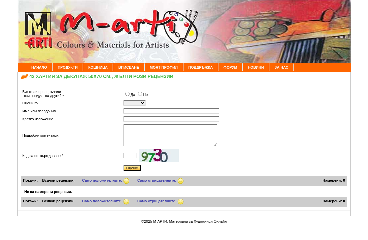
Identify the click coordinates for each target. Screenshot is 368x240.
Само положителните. (102, 180)
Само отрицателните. (156, 180)
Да (130, 95)
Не (143, 95)
